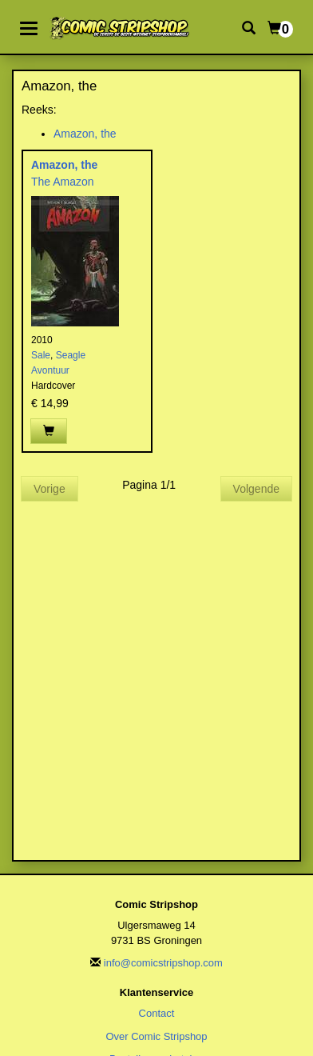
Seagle (70, 355)
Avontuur (50, 370)
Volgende (256, 488)
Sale (40, 355)
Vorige (49, 488)
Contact (157, 1013)
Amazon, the (85, 133)
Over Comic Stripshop (156, 1036)
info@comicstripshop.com (163, 963)
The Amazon (62, 181)
